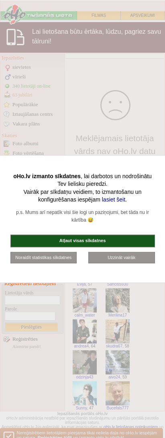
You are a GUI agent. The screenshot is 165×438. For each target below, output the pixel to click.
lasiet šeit (113, 199)
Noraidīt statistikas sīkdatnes (43, 257)
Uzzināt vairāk (121, 257)
